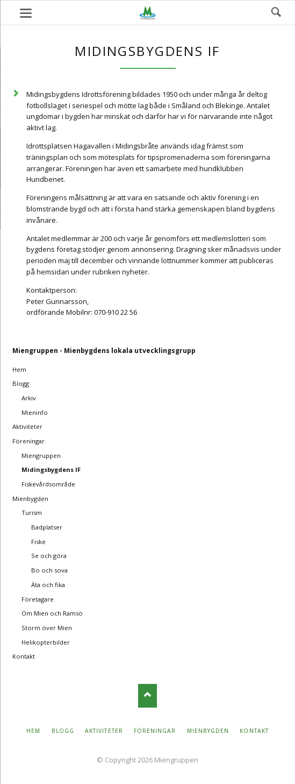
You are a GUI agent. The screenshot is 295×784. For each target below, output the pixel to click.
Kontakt (23, 656)
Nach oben (147, 695)
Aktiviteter (27, 426)
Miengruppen (41, 455)
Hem (19, 369)
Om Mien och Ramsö (52, 613)
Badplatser (46, 527)
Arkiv (28, 398)
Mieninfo (34, 412)
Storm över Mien (46, 628)
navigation (26, 13)
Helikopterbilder (45, 642)
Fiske (38, 542)
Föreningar (28, 441)
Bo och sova (49, 570)
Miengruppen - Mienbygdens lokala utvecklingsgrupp (104, 350)
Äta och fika (48, 585)
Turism (31, 512)
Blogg (20, 383)
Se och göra (49, 556)
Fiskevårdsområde (48, 484)
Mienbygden (30, 499)
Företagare (37, 599)
